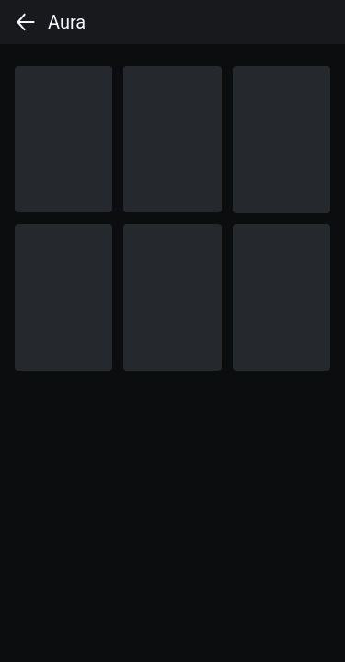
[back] (26, 22)
